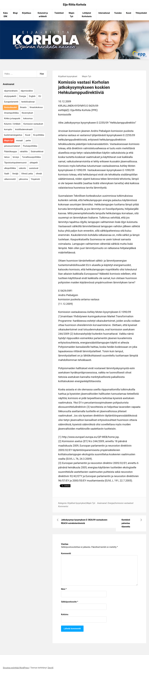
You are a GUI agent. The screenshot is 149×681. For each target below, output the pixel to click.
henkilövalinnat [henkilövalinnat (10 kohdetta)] (28, 102)
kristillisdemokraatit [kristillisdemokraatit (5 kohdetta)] (24, 129)
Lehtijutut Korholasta (87, 15)
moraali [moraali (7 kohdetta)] (19, 140)
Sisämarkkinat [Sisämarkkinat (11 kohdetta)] (37, 151)
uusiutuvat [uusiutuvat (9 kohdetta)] (33, 168)
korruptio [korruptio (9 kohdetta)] (8, 129)
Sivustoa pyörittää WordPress (16, 668)
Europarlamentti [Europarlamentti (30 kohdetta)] (11, 102)
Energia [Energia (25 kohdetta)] (22, 96)
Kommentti (66, 553)
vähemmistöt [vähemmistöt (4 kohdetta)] (10, 179)
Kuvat (128, 13)
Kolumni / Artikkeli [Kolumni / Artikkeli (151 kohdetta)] (12, 124)
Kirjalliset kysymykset (67, 76)
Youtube (118, 13)
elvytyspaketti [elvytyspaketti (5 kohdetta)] (10, 96)
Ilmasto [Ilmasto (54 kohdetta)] (23, 107)
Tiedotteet (59, 13)
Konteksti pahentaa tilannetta (126, 523)
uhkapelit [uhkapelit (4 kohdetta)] (34, 162)
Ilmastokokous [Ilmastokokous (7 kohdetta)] (36, 107)
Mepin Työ (71, 15)
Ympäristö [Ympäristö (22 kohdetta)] (35, 179)
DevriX (50, 668)
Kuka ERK (5, 15)
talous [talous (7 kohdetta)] (7, 157)
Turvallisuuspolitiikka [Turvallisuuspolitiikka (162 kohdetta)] (31, 157)
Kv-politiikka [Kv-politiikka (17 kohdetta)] (38, 135)
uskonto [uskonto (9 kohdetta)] (22, 168)
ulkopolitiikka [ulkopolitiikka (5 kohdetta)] (10, 168)
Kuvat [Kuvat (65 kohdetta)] (27, 135)
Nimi (64, 589)
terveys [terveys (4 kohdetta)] (16, 157)
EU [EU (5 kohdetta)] (39, 96)
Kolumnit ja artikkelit (43, 15)
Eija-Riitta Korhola (74, 4)
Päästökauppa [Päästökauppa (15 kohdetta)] (10, 151)
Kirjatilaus (26, 13)
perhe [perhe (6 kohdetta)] (28, 140)
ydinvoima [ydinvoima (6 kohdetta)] (23, 179)
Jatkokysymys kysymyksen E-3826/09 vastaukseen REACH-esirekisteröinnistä (84, 521)
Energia (111, 503)
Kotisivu (64, 614)
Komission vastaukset (123, 503)
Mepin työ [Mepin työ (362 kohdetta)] (8, 140)
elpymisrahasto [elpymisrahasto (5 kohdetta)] (11, 91)
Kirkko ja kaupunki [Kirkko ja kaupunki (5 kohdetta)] (12, 118)
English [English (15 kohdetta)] (32, 96)
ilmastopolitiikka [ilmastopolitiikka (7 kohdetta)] (11, 113)
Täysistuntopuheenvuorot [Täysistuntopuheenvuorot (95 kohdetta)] (15, 162)
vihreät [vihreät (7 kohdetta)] (39, 173)
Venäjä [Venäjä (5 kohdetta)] (15, 173)
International (104, 13)
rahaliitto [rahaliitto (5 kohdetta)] (24, 151)
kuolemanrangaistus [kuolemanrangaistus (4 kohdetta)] (13, 135)
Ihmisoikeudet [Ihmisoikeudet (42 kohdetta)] (10, 107)
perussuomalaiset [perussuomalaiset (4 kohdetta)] (12, 146)
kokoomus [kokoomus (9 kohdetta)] (28, 118)
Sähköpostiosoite (69, 602)
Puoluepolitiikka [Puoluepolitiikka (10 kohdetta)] (30, 146)
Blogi (15, 13)
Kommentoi (63, 506)
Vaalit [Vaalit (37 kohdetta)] (6, 173)
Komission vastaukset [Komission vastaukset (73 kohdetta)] (33, 124)
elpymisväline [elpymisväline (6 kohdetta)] (27, 91)
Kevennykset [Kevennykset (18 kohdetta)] (27, 113)
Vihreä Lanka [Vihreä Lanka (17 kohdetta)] (27, 173)
